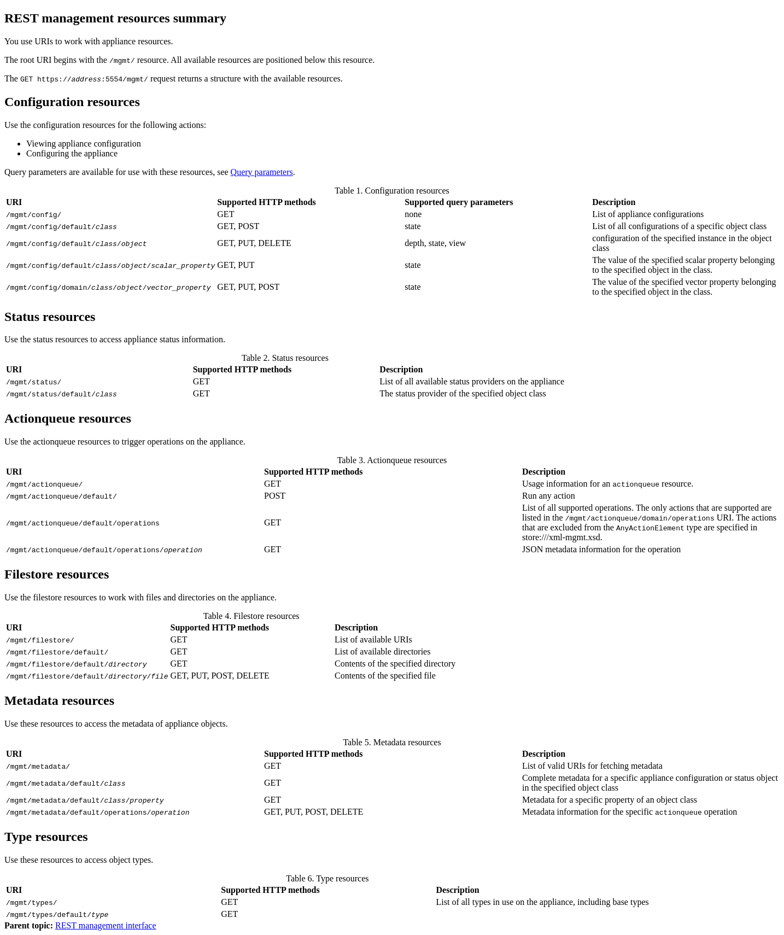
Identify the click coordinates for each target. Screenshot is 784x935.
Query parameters (262, 172)
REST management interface (105, 925)
